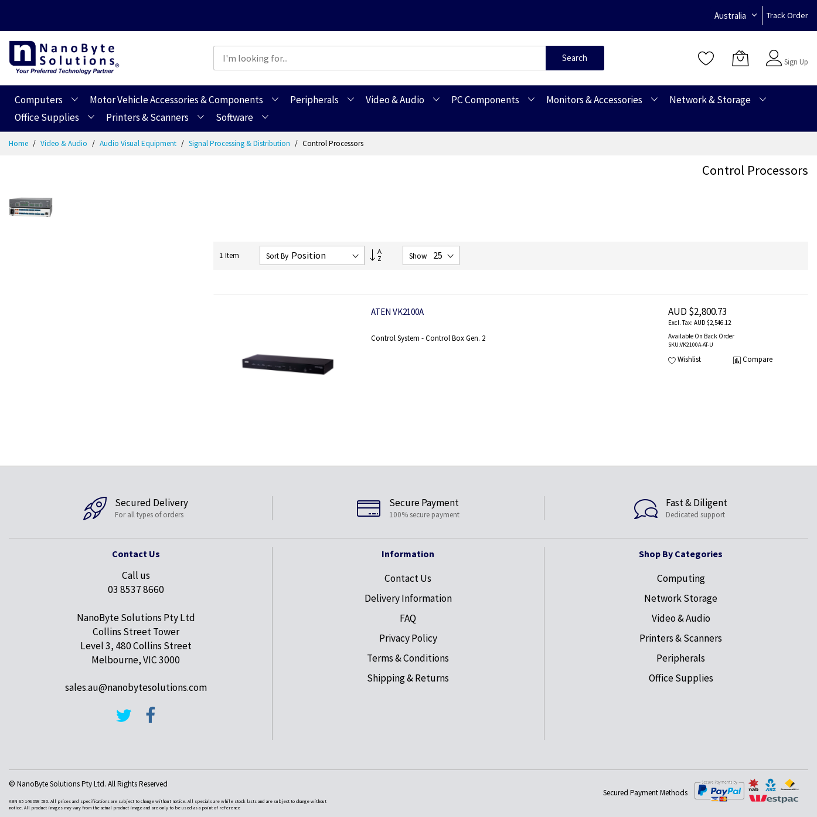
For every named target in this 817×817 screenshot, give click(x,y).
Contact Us (407, 578)
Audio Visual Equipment (139, 143)
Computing (681, 578)
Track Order (787, 15)
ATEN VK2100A (397, 311)
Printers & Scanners (680, 638)
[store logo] (64, 57)
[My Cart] (740, 58)
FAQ (408, 618)
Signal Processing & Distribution (240, 143)
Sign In (794, 52)
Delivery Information (408, 598)
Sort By (277, 256)
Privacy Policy (408, 638)
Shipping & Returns (408, 678)
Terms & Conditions (408, 658)
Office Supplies (681, 678)
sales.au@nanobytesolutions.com (136, 687)
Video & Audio (64, 143)
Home (19, 143)
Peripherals (680, 658)
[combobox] (379, 58)
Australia (730, 15)
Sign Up (796, 62)
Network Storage (680, 598)
